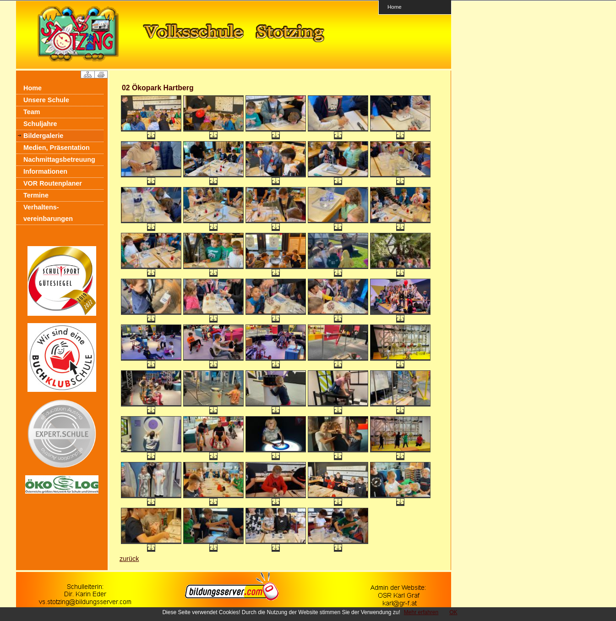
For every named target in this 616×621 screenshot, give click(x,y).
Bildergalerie (43, 135)
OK (453, 612)
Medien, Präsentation (56, 147)
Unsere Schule (46, 100)
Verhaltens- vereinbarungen (48, 212)
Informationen (45, 171)
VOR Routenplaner (52, 183)
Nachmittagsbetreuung (59, 159)
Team (31, 111)
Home (394, 6)
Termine (36, 195)
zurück (129, 558)
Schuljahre (40, 123)
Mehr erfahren (421, 612)
